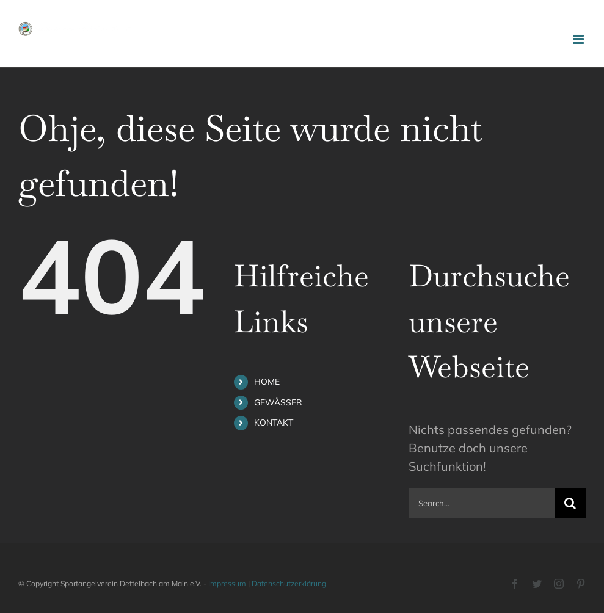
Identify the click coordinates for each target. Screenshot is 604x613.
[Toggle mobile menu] (579, 39)
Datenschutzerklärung (289, 583)
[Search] (570, 503)
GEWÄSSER (278, 402)
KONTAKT (273, 422)
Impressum (227, 583)
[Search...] (482, 503)
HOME (267, 381)
